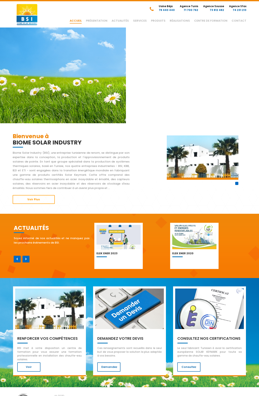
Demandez (109, 367)
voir (29, 367)
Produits (158, 21)
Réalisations (180, 21)
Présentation (96, 21)
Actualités (120, 21)
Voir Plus (33, 199)
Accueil (76, 21)
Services (140, 21)
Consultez (189, 367)
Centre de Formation (210, 21)
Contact (239, 21)
